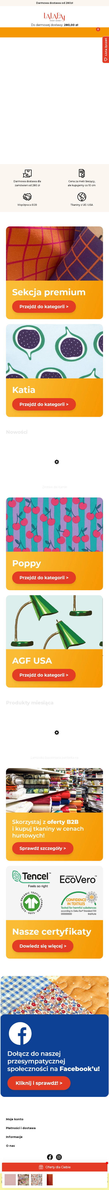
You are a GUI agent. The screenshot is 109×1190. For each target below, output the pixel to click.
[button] (13, 32)
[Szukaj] (40, 32)
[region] (54, 101)
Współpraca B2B (27, 204)
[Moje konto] (68, 32)
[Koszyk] (95, 32)
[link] (54, 99)
